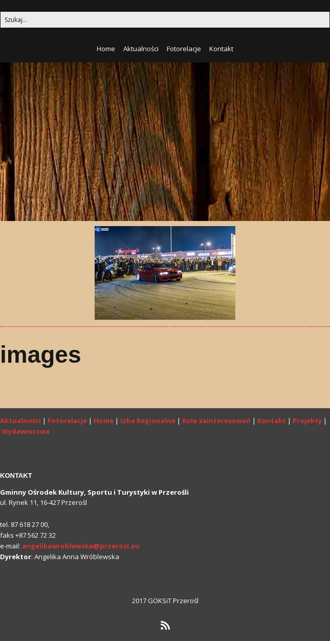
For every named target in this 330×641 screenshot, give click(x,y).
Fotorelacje (184, 48)
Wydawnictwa (26, 431)
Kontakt (221, 48)
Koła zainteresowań (216, 420)
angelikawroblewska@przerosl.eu (81, 545)
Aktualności (141, 48)
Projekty (307, 420)
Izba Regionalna (147, 420)
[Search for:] (165, 19)
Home (106, 48)
